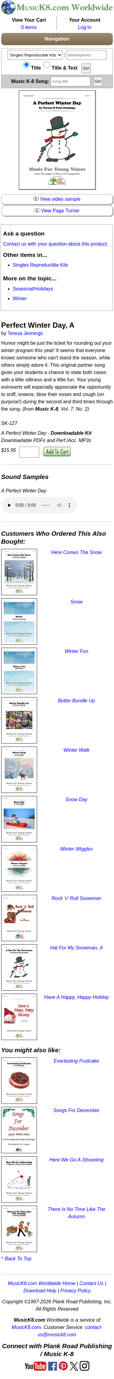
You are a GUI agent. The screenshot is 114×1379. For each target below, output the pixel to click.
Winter (20, 298)
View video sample (56, 199)
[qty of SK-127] (29, 452)
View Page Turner (57, 210)
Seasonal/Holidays (33, 288)
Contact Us (91, 1283)
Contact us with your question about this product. (55, 244)
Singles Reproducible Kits (40, 265)
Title (32, 67)
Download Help (40, 1290)
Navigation (57, 38)
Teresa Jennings (25, 333)
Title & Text (60, 67)
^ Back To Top (16, 1258)
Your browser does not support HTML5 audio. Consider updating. (39, 505)
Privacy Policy (75, 1290)
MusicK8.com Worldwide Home (41, 1283)
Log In (84, 27)
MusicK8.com (26, 1327)
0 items (29, 27)
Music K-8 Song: (51, 81)
